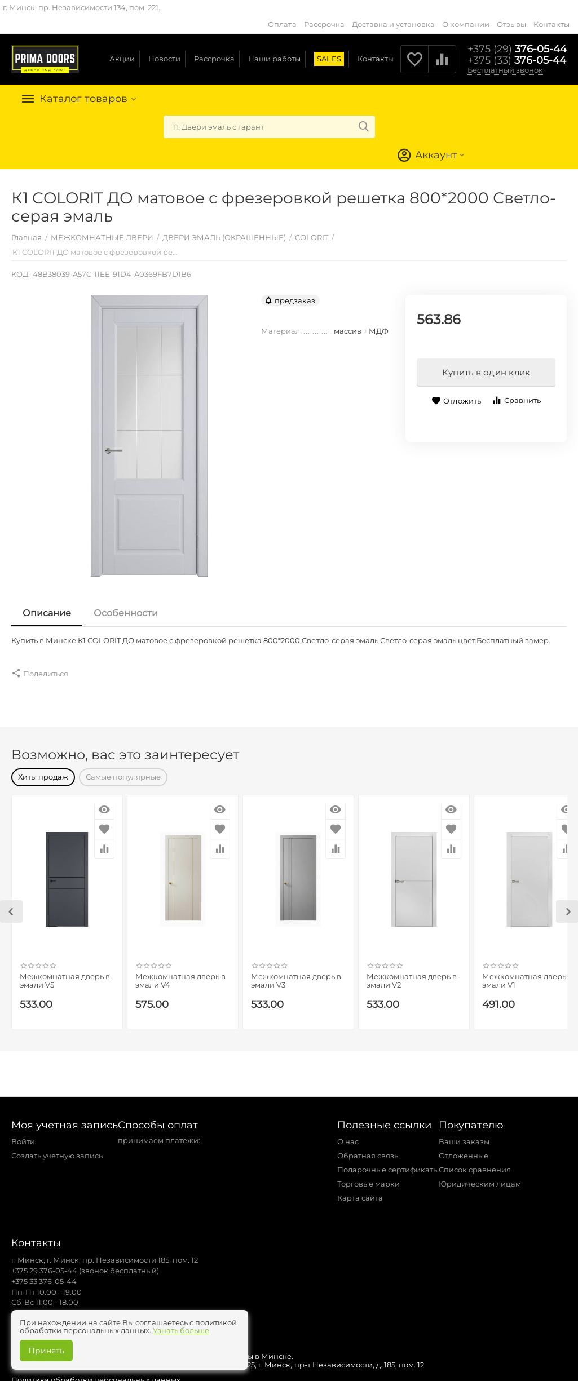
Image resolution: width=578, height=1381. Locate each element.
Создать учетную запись (57, 1149)
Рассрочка (324, 24)
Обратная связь (367, 1149)
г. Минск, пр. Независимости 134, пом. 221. (81, 7)
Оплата (282, 24)
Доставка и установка (393, 24)
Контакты (551, 24)
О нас (348, 1135)
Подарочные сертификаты (388, 1163)
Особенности (126, 613)
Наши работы (274, 58)
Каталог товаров (83, 98)
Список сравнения (475, 1163)
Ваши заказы (464, 1135)
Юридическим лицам (480, 1178)
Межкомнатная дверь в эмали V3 (296, 975)
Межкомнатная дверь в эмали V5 (65, 975)
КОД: (20, 273)
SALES (329, 58)
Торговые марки (368, 1178)
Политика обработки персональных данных (95, 1374)
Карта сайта (360, 1192)
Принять (46, 1350)
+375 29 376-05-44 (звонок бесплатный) (85, 1264)
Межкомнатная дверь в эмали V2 (412, 975)
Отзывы (511, 24)
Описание (47, 613)
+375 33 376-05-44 (44, 1275)
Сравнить (516, 400)
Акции (122, 58)
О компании (465, 24)
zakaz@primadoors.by (52, 1307)
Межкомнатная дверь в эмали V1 (527, 975)
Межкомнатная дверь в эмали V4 (180, 975)
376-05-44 (517, 49)
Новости (164, 58)
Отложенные (463, 1149)
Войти (23, 1135)
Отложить (455, 401)
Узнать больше (181, 1330)
